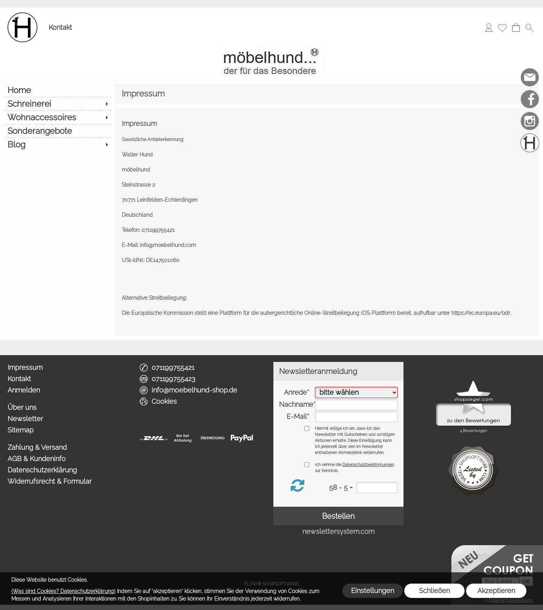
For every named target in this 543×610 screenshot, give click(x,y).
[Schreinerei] (57, 103)
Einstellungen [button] (372, 591)
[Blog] (57, 144)
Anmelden (24, 390)
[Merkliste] (502, 27)
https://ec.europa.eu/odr (480, 313)
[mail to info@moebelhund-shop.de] (529, 77)
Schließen (434, 591)
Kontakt (60, 27)
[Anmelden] (489, 27)
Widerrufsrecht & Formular (50, 481)
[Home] (57, 90)
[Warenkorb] (516, 27)
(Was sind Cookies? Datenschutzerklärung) (63, 591)
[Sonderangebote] (57, 131)
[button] (529, 27)
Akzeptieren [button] (496, 591)
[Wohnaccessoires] (57, 117)
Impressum (25, 367)
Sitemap (21, 430)
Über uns (22, 407)
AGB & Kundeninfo (37, 459)
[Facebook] (529, 99)
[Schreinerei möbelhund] (529, 142)
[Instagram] (529, 121)
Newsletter (25, 419)
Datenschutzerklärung (42, 470)
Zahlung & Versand (37, 447)
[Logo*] (22, 15)
